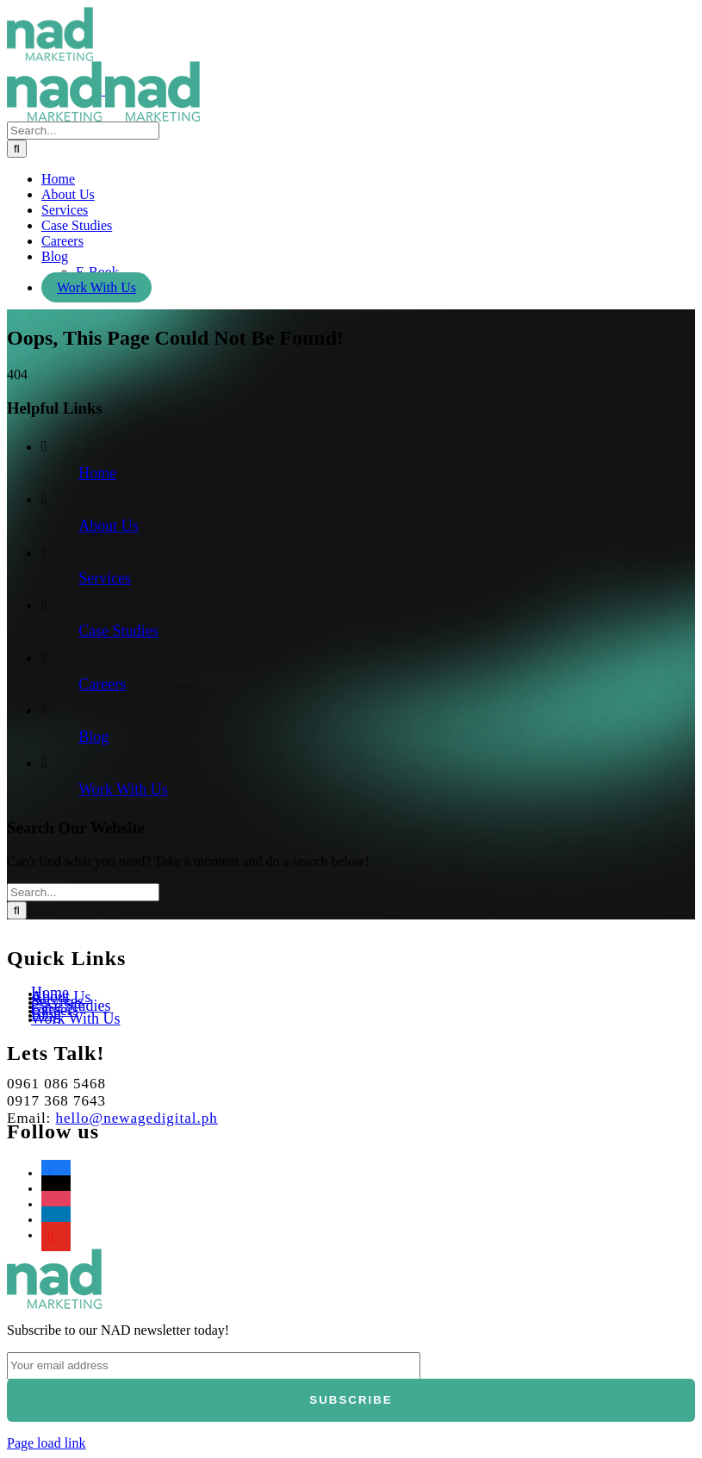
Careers (102, 684)
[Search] (17, 149)
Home (97, 473)
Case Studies (118, 630)
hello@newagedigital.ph (137, 1118)
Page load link (46, 1443)
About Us (108, 525)
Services (104, 578)
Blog (93, 736)
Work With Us (123, 789)
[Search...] (83, 131)
